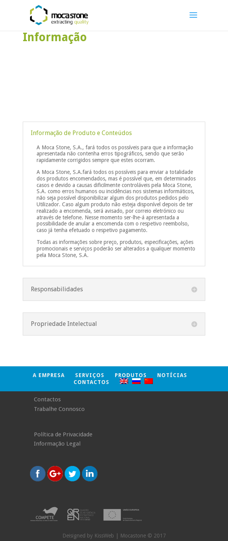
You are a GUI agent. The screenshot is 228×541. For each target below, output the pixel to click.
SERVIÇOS (89, 375)
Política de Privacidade (63, 434)
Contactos (91, 382)
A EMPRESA (49, 375)
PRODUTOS (131, 375)
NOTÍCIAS (172, 375)
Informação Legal (57, 443)
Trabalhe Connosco (59, 409)
